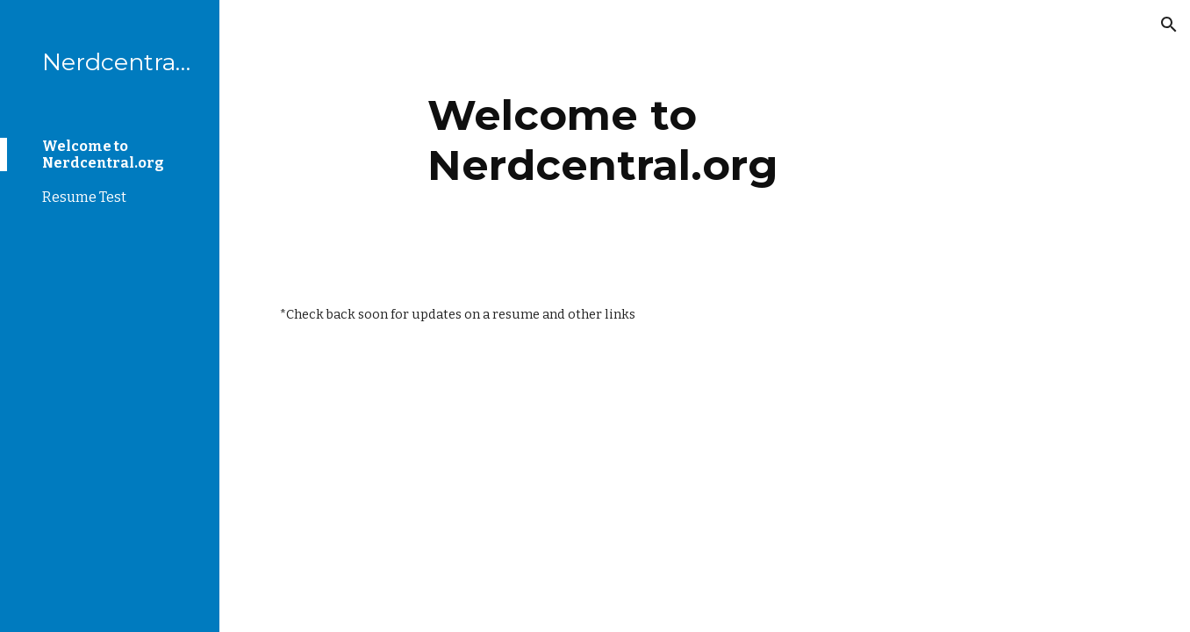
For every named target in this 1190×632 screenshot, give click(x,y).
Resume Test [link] (84, 197)
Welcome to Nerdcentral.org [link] (103, 154)
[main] (704, 138)
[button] (1169, 25)
